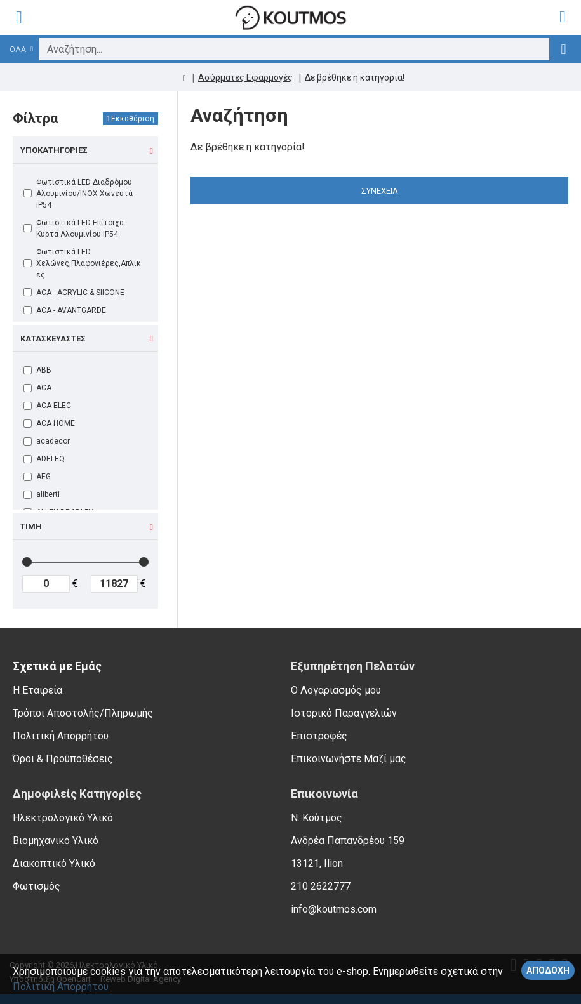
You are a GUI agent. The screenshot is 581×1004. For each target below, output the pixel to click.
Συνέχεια (379, 190)
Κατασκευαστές (53, 338)
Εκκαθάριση (132, 118)
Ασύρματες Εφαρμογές (245, 77)
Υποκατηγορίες (54, 150)
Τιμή (31, 526)
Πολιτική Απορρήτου (61, 987)
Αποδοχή (548, 970)
